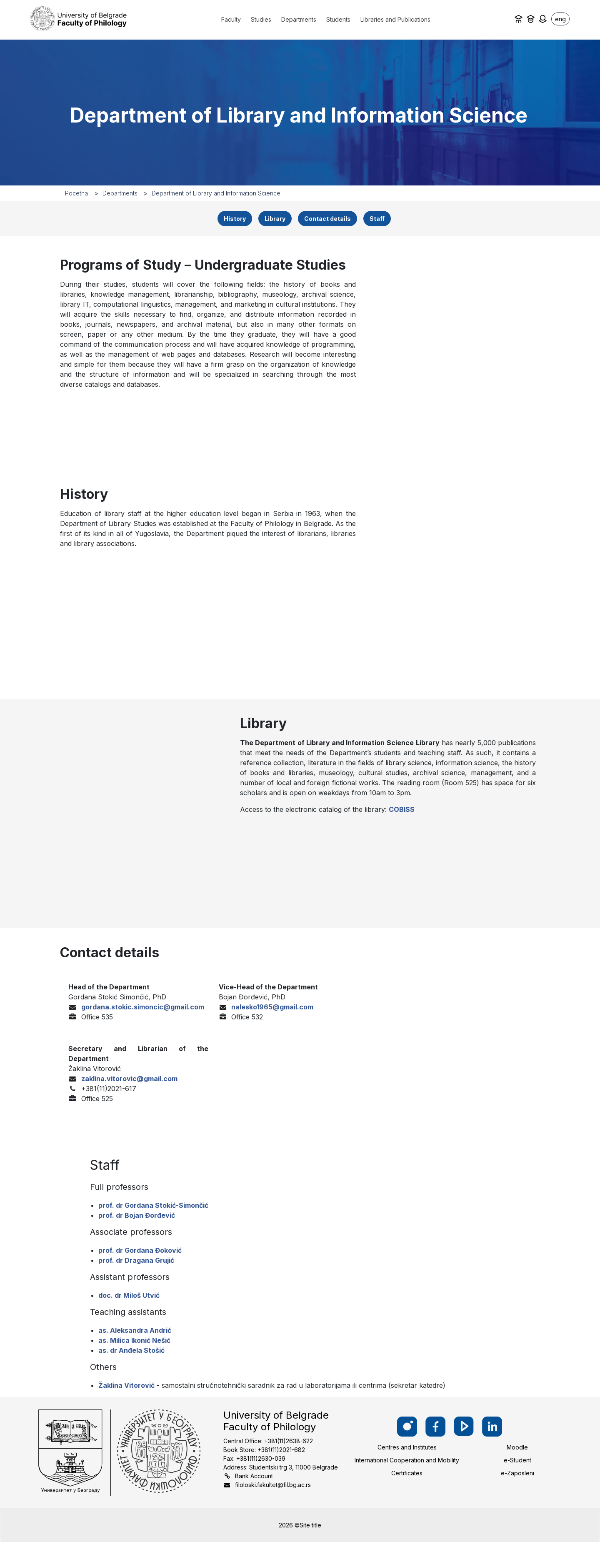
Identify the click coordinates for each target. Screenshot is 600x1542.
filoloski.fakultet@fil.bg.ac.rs (273, 1484)
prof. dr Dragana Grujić (136, 1260)
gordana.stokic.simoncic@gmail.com (142, 1007)
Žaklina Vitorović (126, 1385)
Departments (120, 193)
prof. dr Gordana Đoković (140, 1250)
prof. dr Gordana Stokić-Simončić (153, 1205)
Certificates (406, 1473)
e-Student (517, 1460)
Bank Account (254, 1475)
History (235, 218)
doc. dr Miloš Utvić (129, 1295)
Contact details (327, 218)
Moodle (517, 1447)
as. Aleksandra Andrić (134, 1330)
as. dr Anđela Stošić (131, 1350)
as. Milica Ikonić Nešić (134, 1340)
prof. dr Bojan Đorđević (136, 1215)
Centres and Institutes (407, 1447)
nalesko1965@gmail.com (272, 1007)
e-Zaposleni (517, 1473)
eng (560, 19)
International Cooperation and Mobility (407, 1460)
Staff (377, 218)
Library (275, 218)
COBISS (402, 809)
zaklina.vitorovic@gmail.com (129, 1078)
